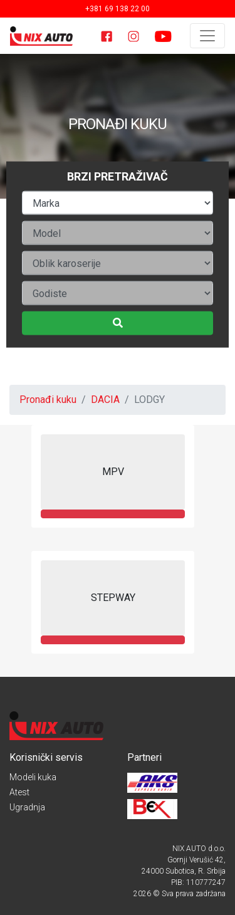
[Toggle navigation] (207, 35)
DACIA (105, 399)
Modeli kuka (32, 777)
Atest (19, 792)
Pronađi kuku (47, 399)
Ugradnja (27, 807)
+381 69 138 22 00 (117, 8)
